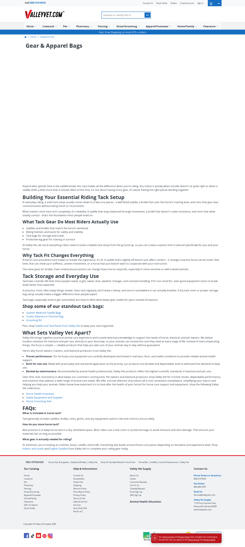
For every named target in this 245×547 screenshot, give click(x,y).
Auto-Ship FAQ (80, 508)
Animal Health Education (145, 501)
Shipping (77, 485)
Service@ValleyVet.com (204, 495)
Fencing (104, 26)
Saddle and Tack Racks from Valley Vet (57, 326)
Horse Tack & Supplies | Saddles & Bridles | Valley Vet (73, 462)
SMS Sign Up (135, 495)
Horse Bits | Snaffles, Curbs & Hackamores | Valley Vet (163, 462)
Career (133, 478)
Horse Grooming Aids (39, 401)
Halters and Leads (33, 448)
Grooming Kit (34, 320)
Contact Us (148, 3)
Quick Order (161, 3)
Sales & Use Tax (80, 501)
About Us (134, 475)
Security (77, 505)
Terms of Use (79, 498)
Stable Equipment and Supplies (44, 397)
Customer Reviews (138, 482)
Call (35, 2)
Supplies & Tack (47, 37)
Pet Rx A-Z (78, 511)
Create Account (187, 3)
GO (147, 15)
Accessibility (78, 478)
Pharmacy (84, 26)
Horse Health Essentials (40, 393)
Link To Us (134, 485)
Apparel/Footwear (159, 26)
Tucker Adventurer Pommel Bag (44, 316)
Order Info (78, 482)
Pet (66, 26)
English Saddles (59, 448)
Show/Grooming (128, 26)
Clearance (211, 26)
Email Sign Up (136, 491)
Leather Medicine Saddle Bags (43, 312)
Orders (173, 3)
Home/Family (187, 26)
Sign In (200, 3)
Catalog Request (137, 488)
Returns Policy (80, 488)
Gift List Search (31, 505)
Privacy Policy (79, 495)
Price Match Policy (81, 491)
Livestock (49, 26)
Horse (31, 26)
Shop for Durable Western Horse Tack (118, 462)
